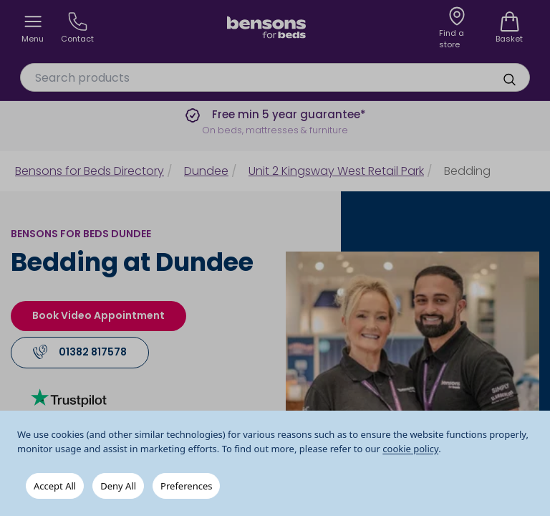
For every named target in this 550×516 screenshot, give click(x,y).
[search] (509, 79)
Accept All (55, 485)
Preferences (186, 485)
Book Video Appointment (98, 315)
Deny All (118, 485)
